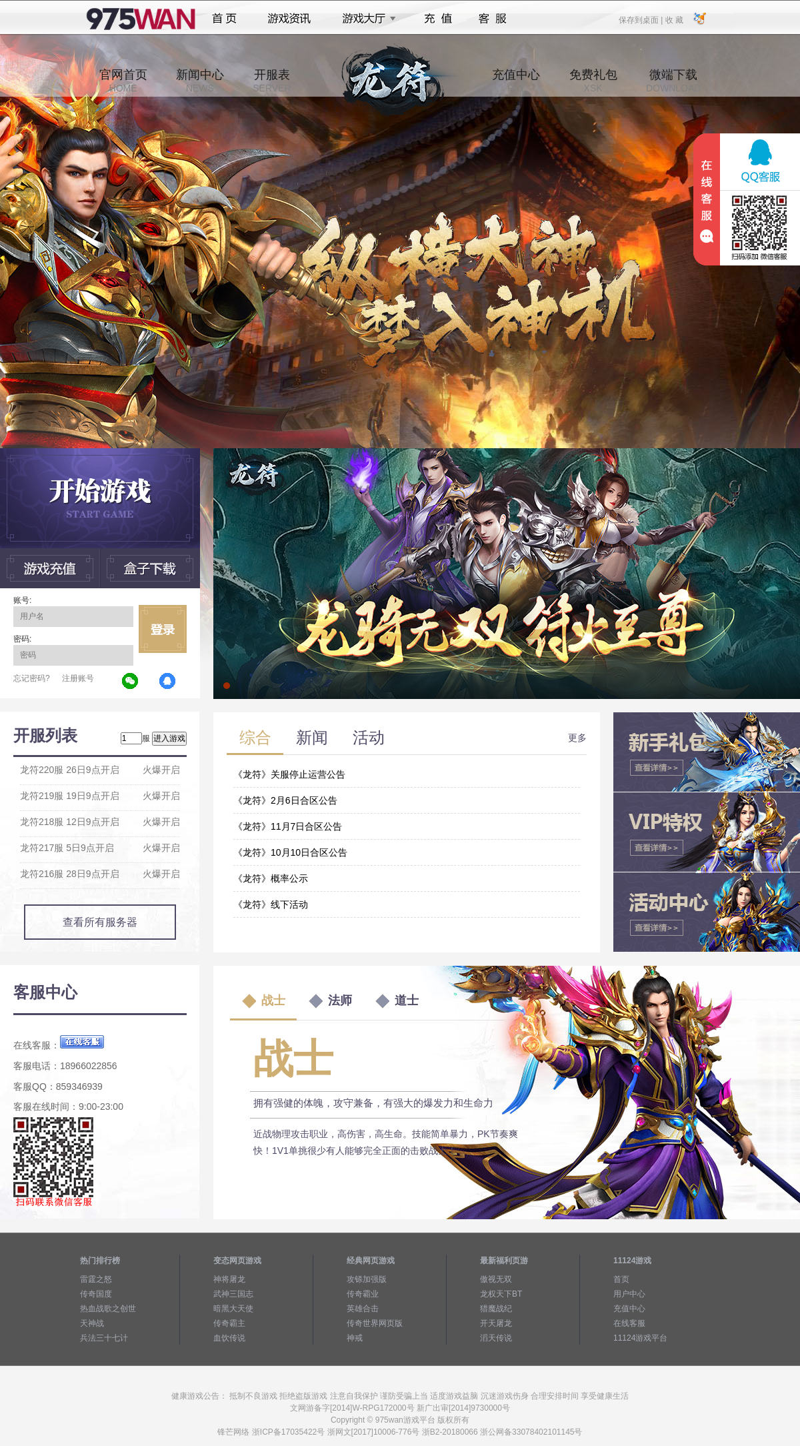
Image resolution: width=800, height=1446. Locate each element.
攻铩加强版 (367, 1279)
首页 (224, 18)
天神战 (92, 1323)
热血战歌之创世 (108, 1308)
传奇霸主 (229, 1323)
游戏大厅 (365, 18)
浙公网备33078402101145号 (531, 1432)
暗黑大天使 (233, 1308)
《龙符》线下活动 (270, 904)
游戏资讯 (289, 18)
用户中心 (629, 1294)
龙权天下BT (501, 1294)
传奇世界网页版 (375, 1323)
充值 (437, 18)
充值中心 (516, 80)
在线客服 (629, 1323)
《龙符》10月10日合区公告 (290, 852)
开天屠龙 (496, 1323)
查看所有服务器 (100, 922)
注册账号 (78, 678)
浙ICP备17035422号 (288, 1432)
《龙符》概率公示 (270, 878)
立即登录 (163, 629)
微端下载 (673, 80)
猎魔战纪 (496, 1308)
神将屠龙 (229, 1279)
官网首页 (123, 80)
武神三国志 (233, 1294)
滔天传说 (496, 1338)
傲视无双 (496, 1279)
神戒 (355, 1338)
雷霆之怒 (96, 1279)
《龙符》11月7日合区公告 (287, 826)
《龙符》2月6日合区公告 (285, 800)
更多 (577, 737)
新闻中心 (200, 80)
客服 (493, 18)
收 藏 (673, 19)
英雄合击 (363, 1308)
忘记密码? (31, 678)
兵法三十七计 (104, 1338)
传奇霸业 (363, 1294)
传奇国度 (96, 1294)
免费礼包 (593, 80)
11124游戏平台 (640, 1338)
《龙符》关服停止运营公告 (289, 774)
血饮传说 (229, 1338)
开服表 (272, 80)
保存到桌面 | (641, 19)
